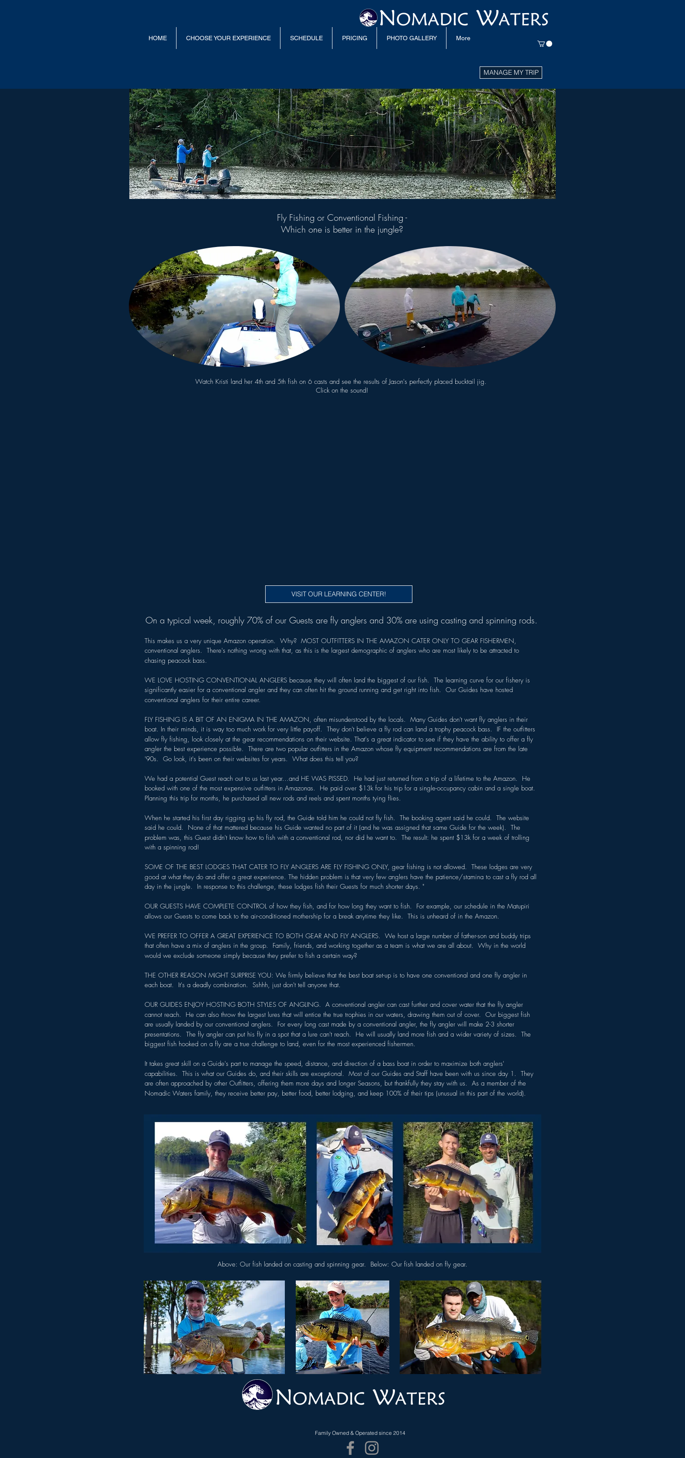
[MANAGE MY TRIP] (511, 72)
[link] (544, 44)
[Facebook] (350, 1448)
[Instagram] (372, 1448)
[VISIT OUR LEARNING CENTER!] (338, 594)
